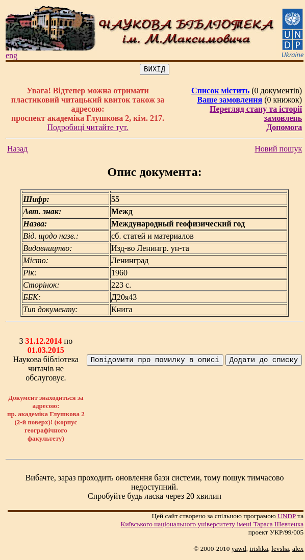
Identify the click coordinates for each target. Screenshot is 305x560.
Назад (17, 150)
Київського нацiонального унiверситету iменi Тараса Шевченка (212, 525)
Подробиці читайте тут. (87, 128)
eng (11, 55)
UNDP (286, 517)
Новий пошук (278, 150)
